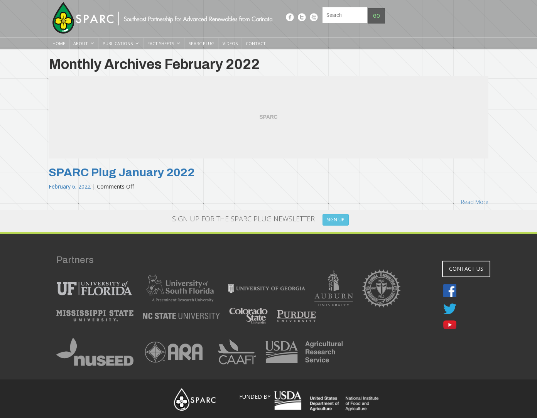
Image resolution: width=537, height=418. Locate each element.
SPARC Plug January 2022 (122, 172)
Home (58, 43)
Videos (230, 43)
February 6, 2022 (70, 186)
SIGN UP (335, 219)
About (80, 43)
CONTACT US (466, 268)
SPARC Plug (201, 43)
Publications (118, 43)
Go (376, 15)
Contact (256, 43)
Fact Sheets (160, 43)
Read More (474, 202)
